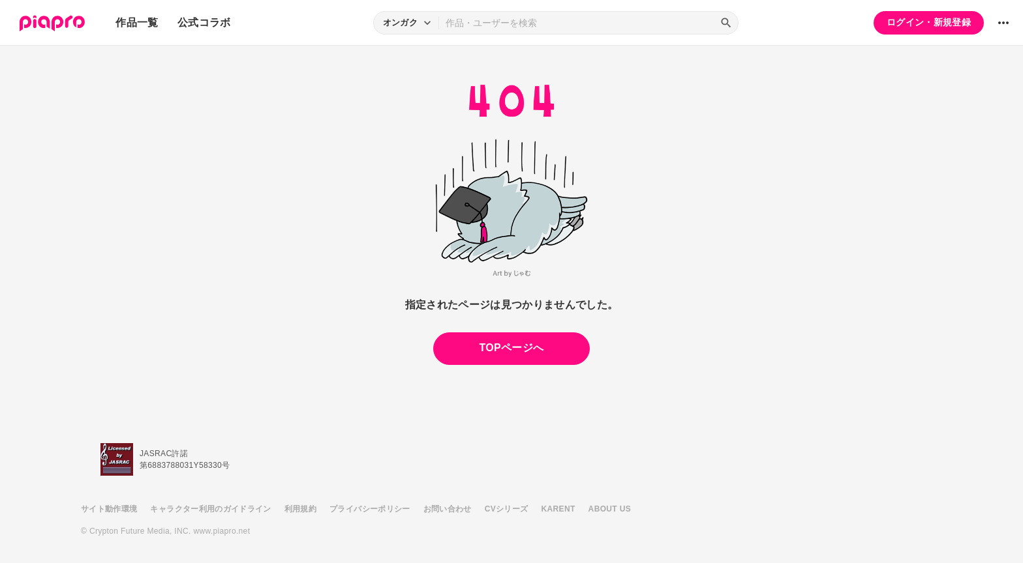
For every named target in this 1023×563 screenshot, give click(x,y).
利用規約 (300, 508)
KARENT (558, 508)
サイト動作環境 (109, 508)
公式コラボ (204, 22)
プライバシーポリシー (369, 508)
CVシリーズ (506, 508)
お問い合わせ (447, 508)
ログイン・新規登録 (929, 22)
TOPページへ (511, 347)
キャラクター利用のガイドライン (210, 508)
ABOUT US (609, 508)
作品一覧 (136, 22)
